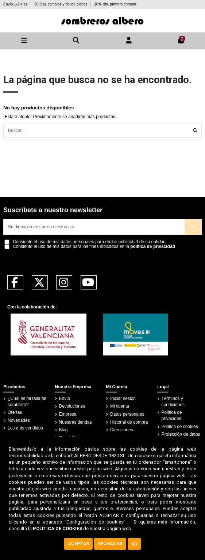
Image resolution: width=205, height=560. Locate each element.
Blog (63, 429)
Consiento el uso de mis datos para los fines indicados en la (94, 246)
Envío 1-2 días (15, 4)
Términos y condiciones (173, 401)
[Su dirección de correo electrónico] (94, 226)
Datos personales (127, 414)
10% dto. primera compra (115, 4)
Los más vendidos (25, 428)
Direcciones (121, 429)
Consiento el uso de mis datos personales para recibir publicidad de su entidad (89, 242)
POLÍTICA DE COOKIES (57, 528)
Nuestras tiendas (75, 422)
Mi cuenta (119, 406)
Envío (64, 398)
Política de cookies (180, 426)
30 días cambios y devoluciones (61, 4)
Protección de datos (181, 434)
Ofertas (15, 412)
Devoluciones (72, 406)
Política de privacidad (172, 415)
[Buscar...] (195, 131)
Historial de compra (129, 422)
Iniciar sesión (123, 398)
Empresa (68, 414)
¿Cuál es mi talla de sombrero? (27, 401)
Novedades (19, 420)
